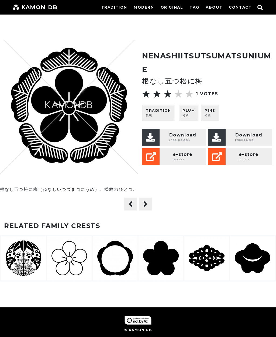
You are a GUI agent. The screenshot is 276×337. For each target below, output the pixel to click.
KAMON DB (35, 7)
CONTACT (240, 7)
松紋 (210, 112)
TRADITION (114, 7)
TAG (194, 7)
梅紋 (188, 112)
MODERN (144, 7)
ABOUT (214, 7)
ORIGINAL (172, 7)
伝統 (158, 112)
